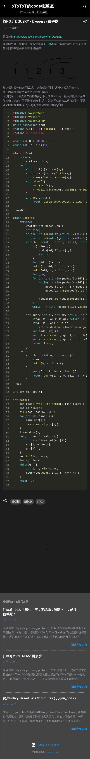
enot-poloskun (52, 752)
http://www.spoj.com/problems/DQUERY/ (38, 36)
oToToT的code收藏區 (32, 6)
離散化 (28, 501)
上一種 (47, 44)
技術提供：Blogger (45, 745)
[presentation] (31, 87)
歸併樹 (16, 501)
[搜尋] (85, 7)
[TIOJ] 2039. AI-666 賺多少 (22, 656)
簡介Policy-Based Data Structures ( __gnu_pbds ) (39, 698)
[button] (85, 22)
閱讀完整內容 (79, 644)
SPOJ (40, 501)
